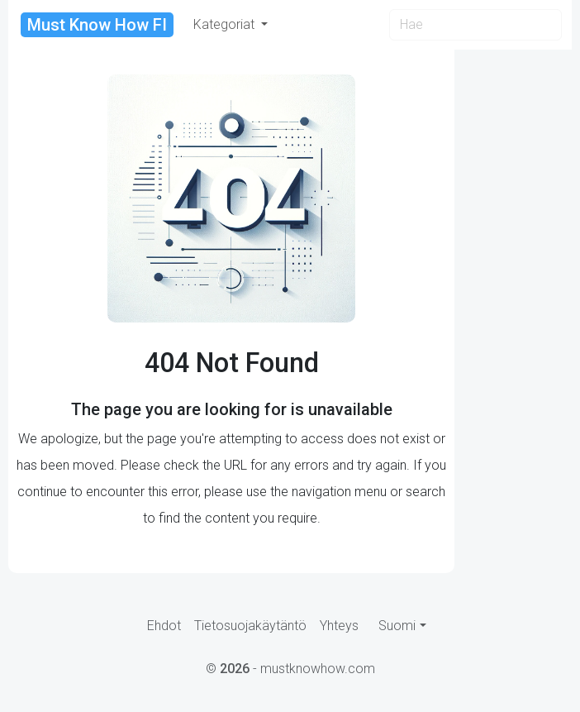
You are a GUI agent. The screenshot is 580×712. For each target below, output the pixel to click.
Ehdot (164, 625)
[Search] (475, 25)
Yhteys (339, 625)
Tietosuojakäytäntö (250, 625)
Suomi (397, 625)
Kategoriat (225, 24)
